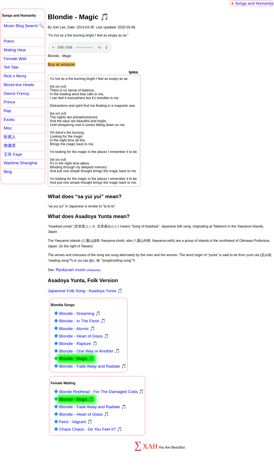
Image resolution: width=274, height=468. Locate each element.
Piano (9, 41)
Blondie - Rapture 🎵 (78, 344)
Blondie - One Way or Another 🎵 (89, 351)
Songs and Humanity (254, 3)
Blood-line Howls (19, 84)
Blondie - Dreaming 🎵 (80, 313)
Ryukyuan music (71, 269)
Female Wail (15, 58)
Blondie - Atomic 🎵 (77, 329)
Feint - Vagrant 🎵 (75, 422)
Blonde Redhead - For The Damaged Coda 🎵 (101, 392)
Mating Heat (15, 50)
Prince (9, 102)
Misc (8, 128)
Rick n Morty (15, 76)
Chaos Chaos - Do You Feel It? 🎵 (90, 429)
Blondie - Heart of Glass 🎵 (84, 336)
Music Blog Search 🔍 (24, 25)
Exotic (9, 119)
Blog (8, 171)
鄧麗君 (10, 145)
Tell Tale (11, 67)
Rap (7, 111)
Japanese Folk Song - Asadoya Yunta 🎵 (85, 291)
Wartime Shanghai (20, 163)
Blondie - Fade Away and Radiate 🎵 (92, 366)
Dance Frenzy (16, 93)
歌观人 (10, 137)
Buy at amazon (61, 64)
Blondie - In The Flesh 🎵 (82, 321)
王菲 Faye (13, 154)
